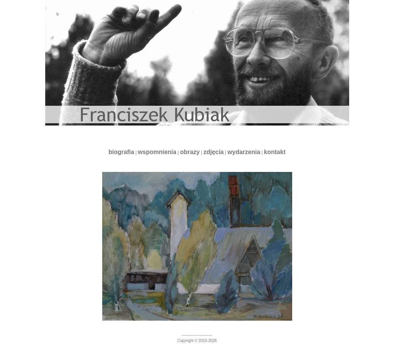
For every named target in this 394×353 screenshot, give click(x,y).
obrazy (190, 152)
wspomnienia (157, 152)
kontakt (275, 152)
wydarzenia (244, 152)
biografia (121, 152)
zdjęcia (213, 152)
